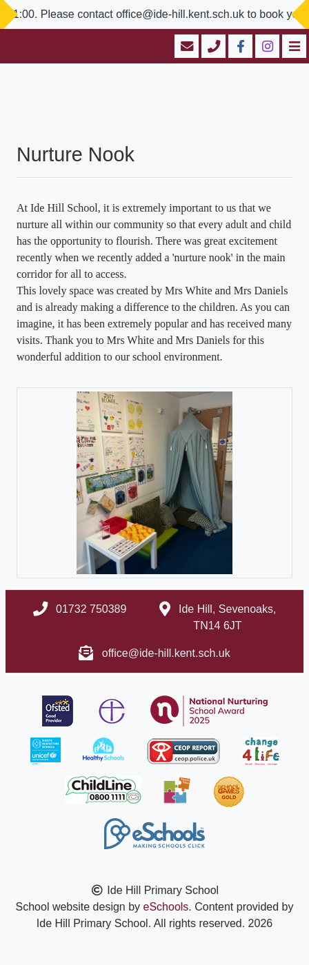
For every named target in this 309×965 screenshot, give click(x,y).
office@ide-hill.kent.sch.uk (166, 653)
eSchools (166, 907)
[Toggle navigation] (292, 46)
